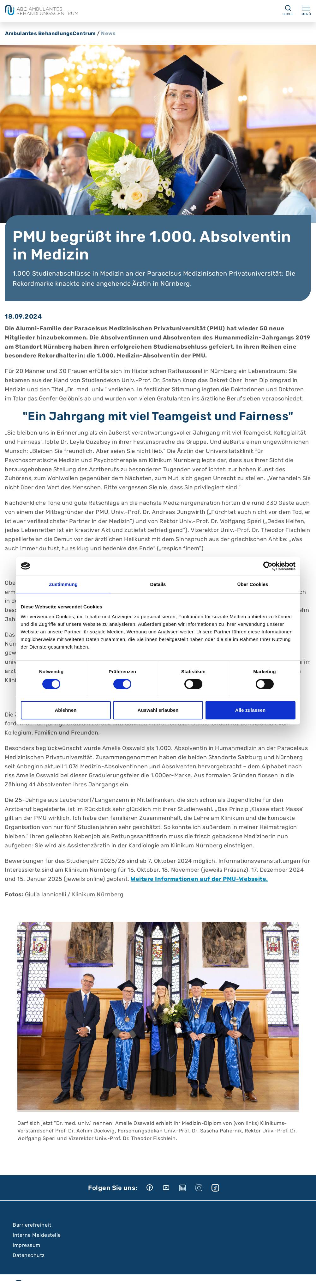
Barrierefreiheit (32, 1225)
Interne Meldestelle (37, 1235)
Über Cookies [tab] (252, 584)
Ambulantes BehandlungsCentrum (50, 33)
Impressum (26, 1245)
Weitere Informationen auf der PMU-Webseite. (199, 878)
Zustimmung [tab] (63, 584)
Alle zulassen (250, 710)
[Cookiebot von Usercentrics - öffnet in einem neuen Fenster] (267, 566)
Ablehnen (65, 710)
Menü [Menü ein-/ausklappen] (306, 10)
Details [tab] (158, 584)
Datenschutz (29, 1255)
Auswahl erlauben (158, 710)
